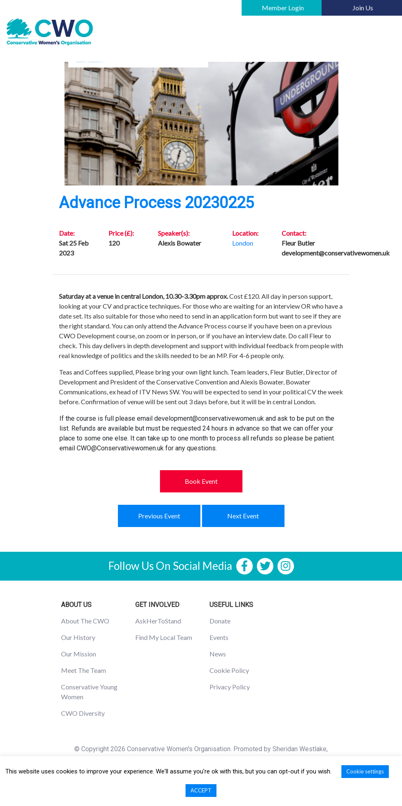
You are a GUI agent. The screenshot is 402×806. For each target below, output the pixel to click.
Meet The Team (83, 670)
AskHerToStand (158, 621)
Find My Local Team (163, 637)
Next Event (243, 516)
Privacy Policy (229, 687)
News (217, 654)
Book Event (201, 481)
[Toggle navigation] (383, 32)
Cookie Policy (229, 670)
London (242, 243)
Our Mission (78, 654)
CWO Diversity (83, 713)
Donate (219, 621)
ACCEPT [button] (201, 790)
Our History (78, 637)
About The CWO (85, 621)
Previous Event (159, 516)
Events (218, 637)
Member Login (283, 8)
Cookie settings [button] (365, 771)
